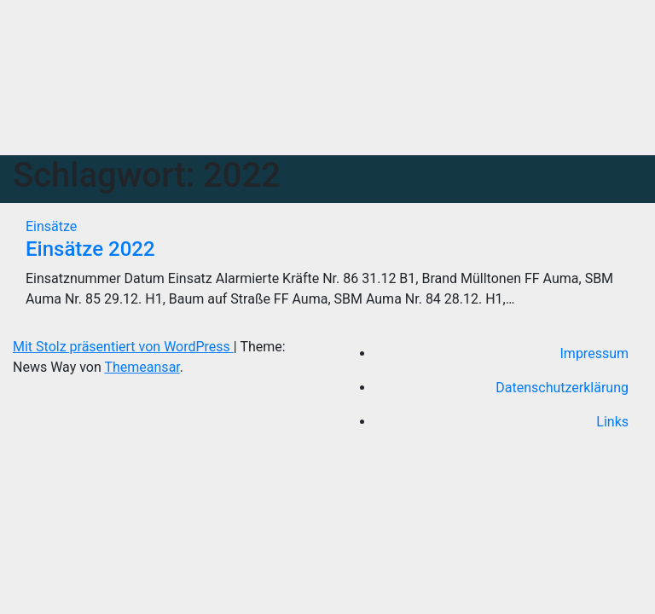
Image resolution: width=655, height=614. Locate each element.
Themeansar (141, 367)
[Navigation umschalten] (337, 127)
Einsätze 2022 (90, 249)
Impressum (594, 353)
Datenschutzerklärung (562, 387)
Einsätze (51, 226)
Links (612, 422)
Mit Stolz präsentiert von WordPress (123, 347)
